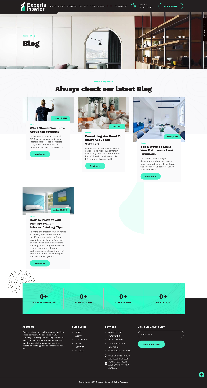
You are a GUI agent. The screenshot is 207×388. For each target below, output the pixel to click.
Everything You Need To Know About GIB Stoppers (103, 140)
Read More (40, 154)
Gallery (83, 6)
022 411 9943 (145, 7)
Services (72, 6)
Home (53, 6)
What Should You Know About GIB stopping (47, 129)
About (61, 6)
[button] (171, 6)
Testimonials (97, 6)
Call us (143, 5)
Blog (109, 6)
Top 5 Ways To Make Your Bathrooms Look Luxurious (157, 150)
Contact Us (121, 6)
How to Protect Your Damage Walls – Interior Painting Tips (46, 223)
